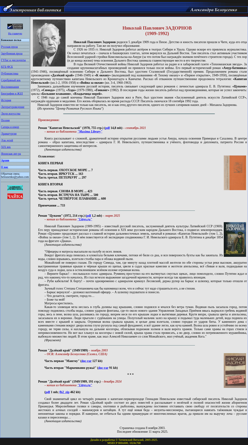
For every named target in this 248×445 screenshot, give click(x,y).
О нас (4, 167)
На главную (15, 33)
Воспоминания (10, 86)
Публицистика (9, 73)
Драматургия (9, 133)
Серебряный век (11, 80)
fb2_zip (65, 392)
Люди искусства (10, 113)
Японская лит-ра (11, 153)
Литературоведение (12, 106)
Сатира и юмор (10, 126)
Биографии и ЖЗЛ (12, 93)
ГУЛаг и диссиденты (13, 60)
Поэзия (5, 120)
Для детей (7, 140)
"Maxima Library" (89, 131)
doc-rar (86, 361)
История (6, 100)
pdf (107, 128)
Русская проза (9, 46)
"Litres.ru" (84, 219)
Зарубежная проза (11, 53)
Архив (5, 160)
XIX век (6, 146)
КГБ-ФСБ (7, 66)
